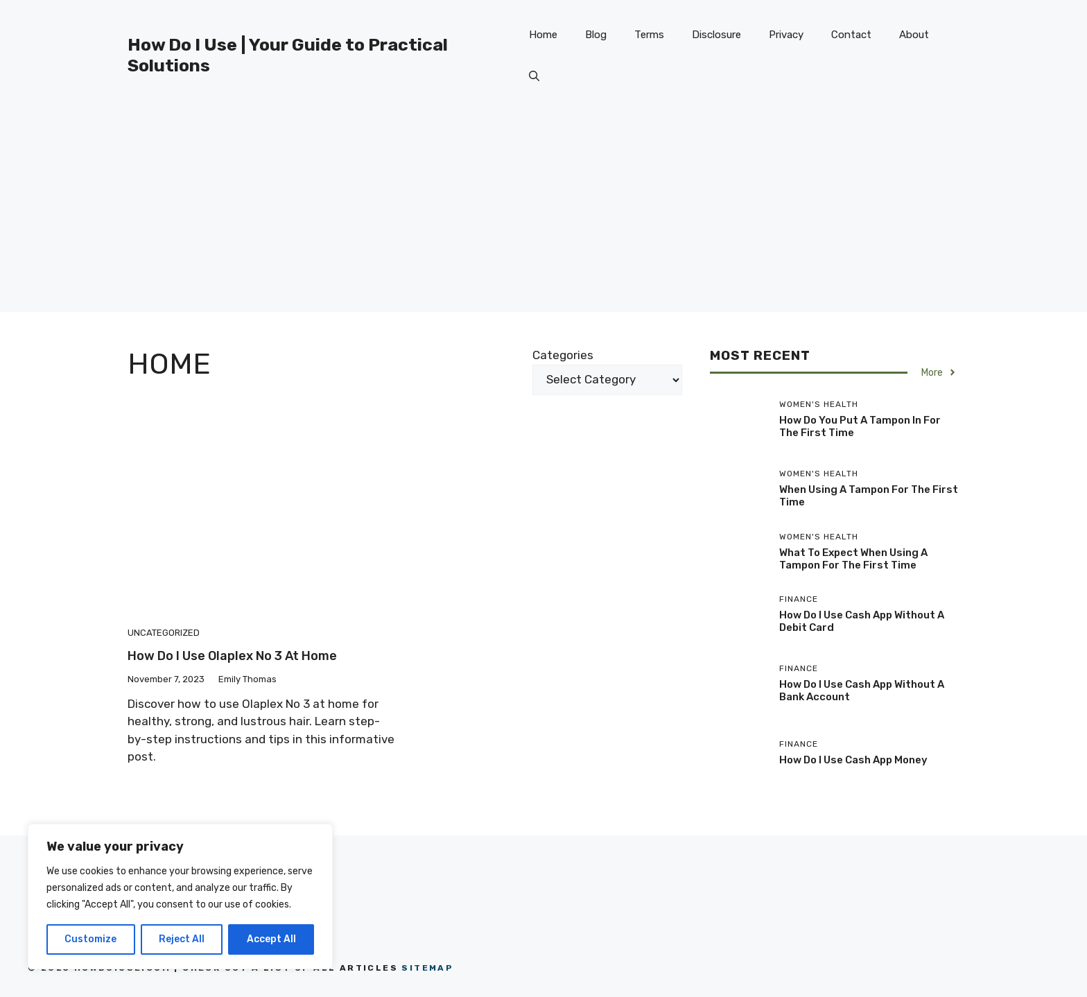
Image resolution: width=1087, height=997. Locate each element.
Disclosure (716, 34)
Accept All (271, 939)
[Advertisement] (543, 215)
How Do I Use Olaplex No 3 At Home (232, 656)
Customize (90, 939)
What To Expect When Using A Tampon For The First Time (853, 558)
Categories (562, 355)
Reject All (182, 939)
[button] (534, 76)
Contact (851, 34)
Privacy (786, 34)
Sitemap (427, 968)
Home (543, 34)
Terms (649, 34)
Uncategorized (164, 632)
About (914, 34)
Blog (596, 34)
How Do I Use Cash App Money (853, 760)
